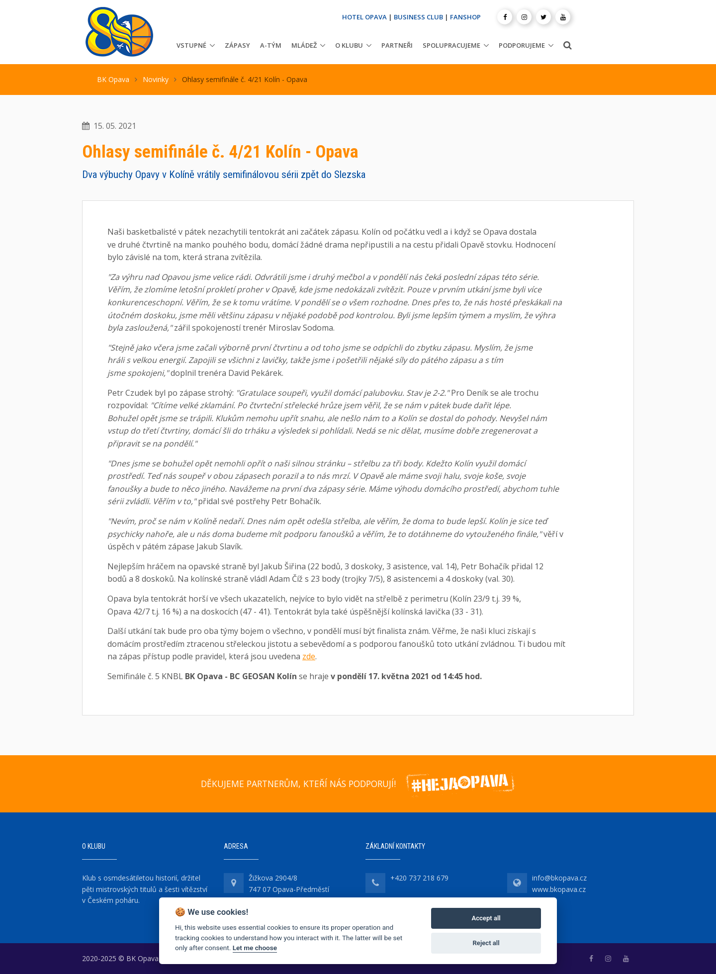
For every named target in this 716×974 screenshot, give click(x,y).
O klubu (349, 45)
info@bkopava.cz (559, 878)
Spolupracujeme (451, 45)
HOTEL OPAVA (364, 16)
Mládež (304, 45)
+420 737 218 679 (419, 878)
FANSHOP (465, 16)
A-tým (270, 45)
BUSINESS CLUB (418, 16)
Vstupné (191, 45)
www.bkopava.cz (559, 889)
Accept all (485, 918)
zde (308, 656)
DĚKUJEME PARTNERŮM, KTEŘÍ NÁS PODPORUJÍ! (298, 784)
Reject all (486, 943)
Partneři (397, 45)
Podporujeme (522, 45)
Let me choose (255, 948)
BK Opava (113, 79)
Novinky (156, 79)
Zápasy (237, 45)
